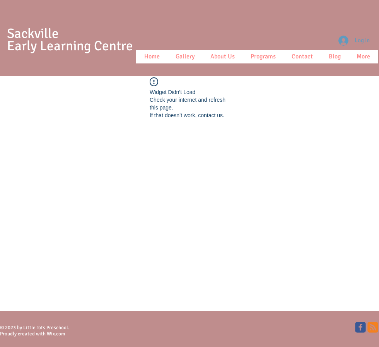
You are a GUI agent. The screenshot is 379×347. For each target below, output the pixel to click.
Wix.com (56, 334)
